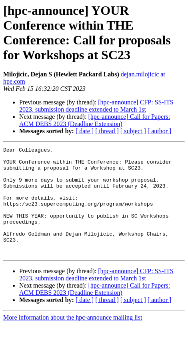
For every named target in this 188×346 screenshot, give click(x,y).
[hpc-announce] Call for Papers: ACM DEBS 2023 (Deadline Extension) (94, 120)
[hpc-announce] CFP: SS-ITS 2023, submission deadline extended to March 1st (96, 106)
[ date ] (85, 131)
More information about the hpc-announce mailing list (72, 339)
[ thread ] (107, 131)
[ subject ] (133, 131)
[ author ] (160, 131)
